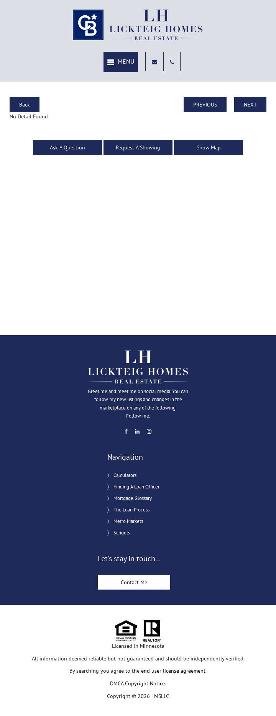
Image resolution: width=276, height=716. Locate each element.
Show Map (209, 147)
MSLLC (161, 696)
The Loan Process (131, 509)
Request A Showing (138, 147)
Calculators (124, 475)
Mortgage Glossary (132, 498)
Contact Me (134, 582)
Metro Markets (128, 521)
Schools (121, 532)
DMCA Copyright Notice (137, 683)
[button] (121, 62)
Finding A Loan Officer (136, 486)
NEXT (250, 104)
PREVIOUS (205, 104)
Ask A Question (67, 147)
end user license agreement (173, 670)
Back (24, 104)
